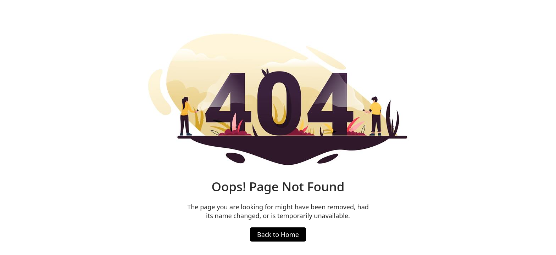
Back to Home (278, 234)
